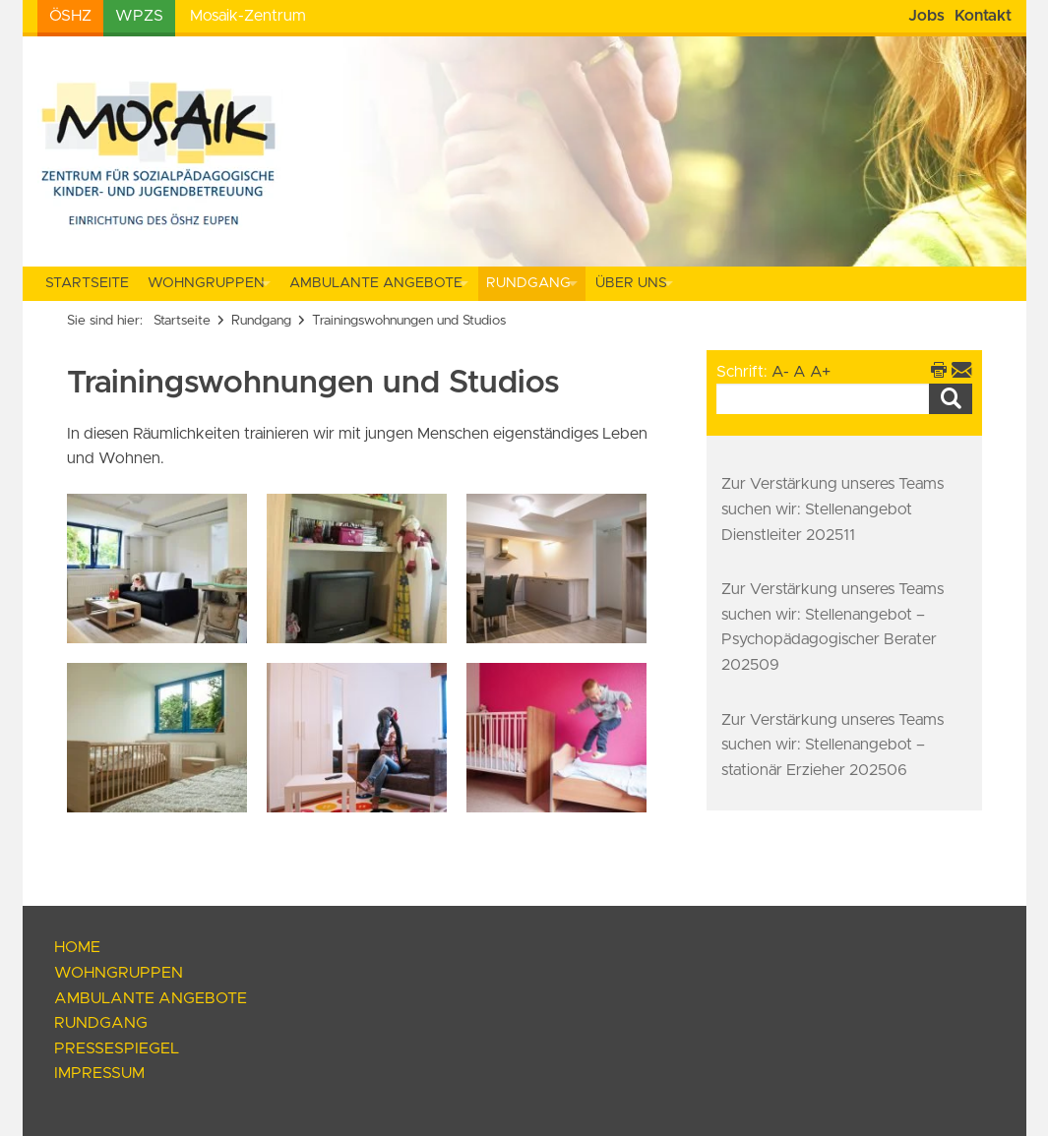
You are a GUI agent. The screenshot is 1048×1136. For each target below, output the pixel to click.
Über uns (631, 283)
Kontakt (983, 16)
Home (77, 947)
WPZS (139, 16)
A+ (820, 372)
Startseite (87, 283)
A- (780, 372)
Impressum (99, 1073)
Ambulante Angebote (375, 283)
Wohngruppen (206, 283)
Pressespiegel (116, 1048)
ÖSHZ (70, 16)
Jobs (926, 16)
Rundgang (528, 283)
